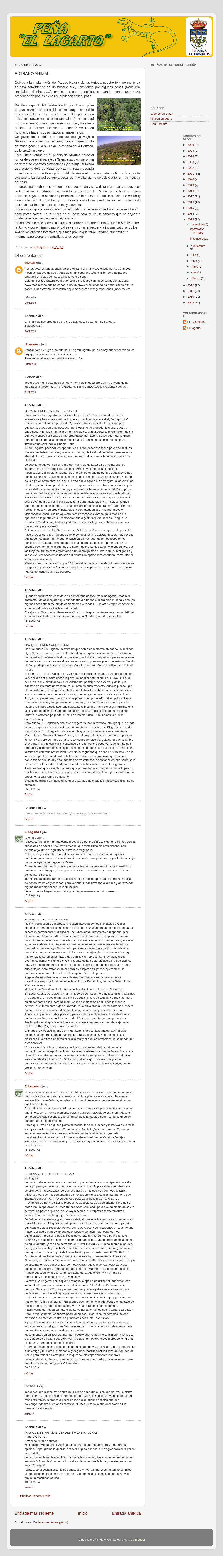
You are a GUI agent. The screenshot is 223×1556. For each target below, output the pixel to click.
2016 (191, 202)
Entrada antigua (126, 1513)
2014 (191, 213)
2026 (191, 144)
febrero (196, 278)
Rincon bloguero (161, 118)
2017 (191, 196)
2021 (191, 173)
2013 (191, 219)
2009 (191, 302)
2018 (191, 190)
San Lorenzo (159, 123)
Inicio (83, 1513)
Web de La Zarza (162, 113)
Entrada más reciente (34, 1513)
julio (194, 255)
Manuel (30, 262)
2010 (191, 296)
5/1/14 (29, 794)
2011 (191, 291)
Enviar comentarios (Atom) (50, 1522)
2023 (191, 162)
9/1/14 (29, 1373)
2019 (191, 185)
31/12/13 (30, 392)
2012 (191, 285)
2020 (191, 179)
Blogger (140, 1539)
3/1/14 (29, 577)
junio (194, 261)
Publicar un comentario (35, 1496)
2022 (191, 167)
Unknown (31, 344)
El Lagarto (32, 832)
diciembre (197, 224)
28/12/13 (30, 302)
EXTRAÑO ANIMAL (197, 231)
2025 (191, 150)
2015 (191, 208)
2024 (191, 156)
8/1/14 (29, 1073)
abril (194, 272)
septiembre (198, 245)
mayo (195, 266)
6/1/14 (29, 818)
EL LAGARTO (196, 322)
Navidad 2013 (199, 238)
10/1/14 (29, 1413)
